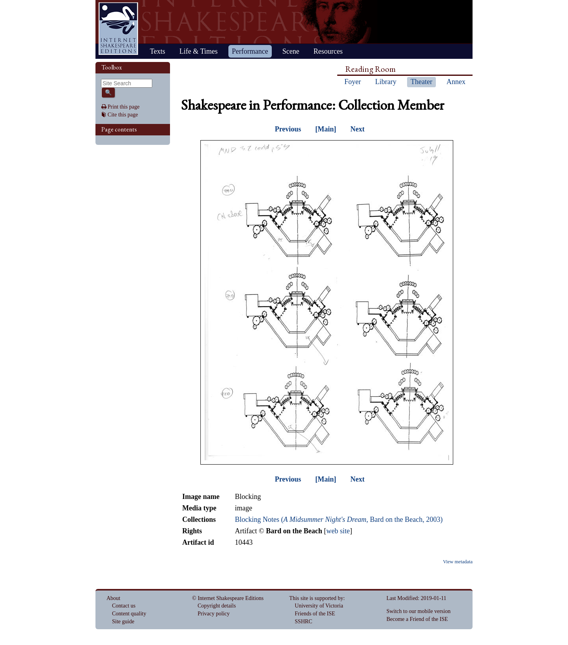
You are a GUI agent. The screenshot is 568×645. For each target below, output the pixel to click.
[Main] (325, 129)
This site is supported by (316, 598)
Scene (290, 51)
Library (385, 82)
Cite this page (123, 115)
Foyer (352, 82)
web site (337, 531)
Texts (157, 51)
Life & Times (198, 51)
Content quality (129, 614)
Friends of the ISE (315, 614)
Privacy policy (214, 614)
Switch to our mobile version (419, 611)
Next (357, 129)
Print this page (124, 107)
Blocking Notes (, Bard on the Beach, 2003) (339, 519)
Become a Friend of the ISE (417, 619)
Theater (421, 82)
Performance (250, 51)
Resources (328, 51)
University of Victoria (319, 606)
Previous (288, 129)
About (113, 598)
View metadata (458, 561)
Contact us (124, 606)
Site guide (123, 621)
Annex (456, 82)
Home (118, 28)
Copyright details (217, 606)
